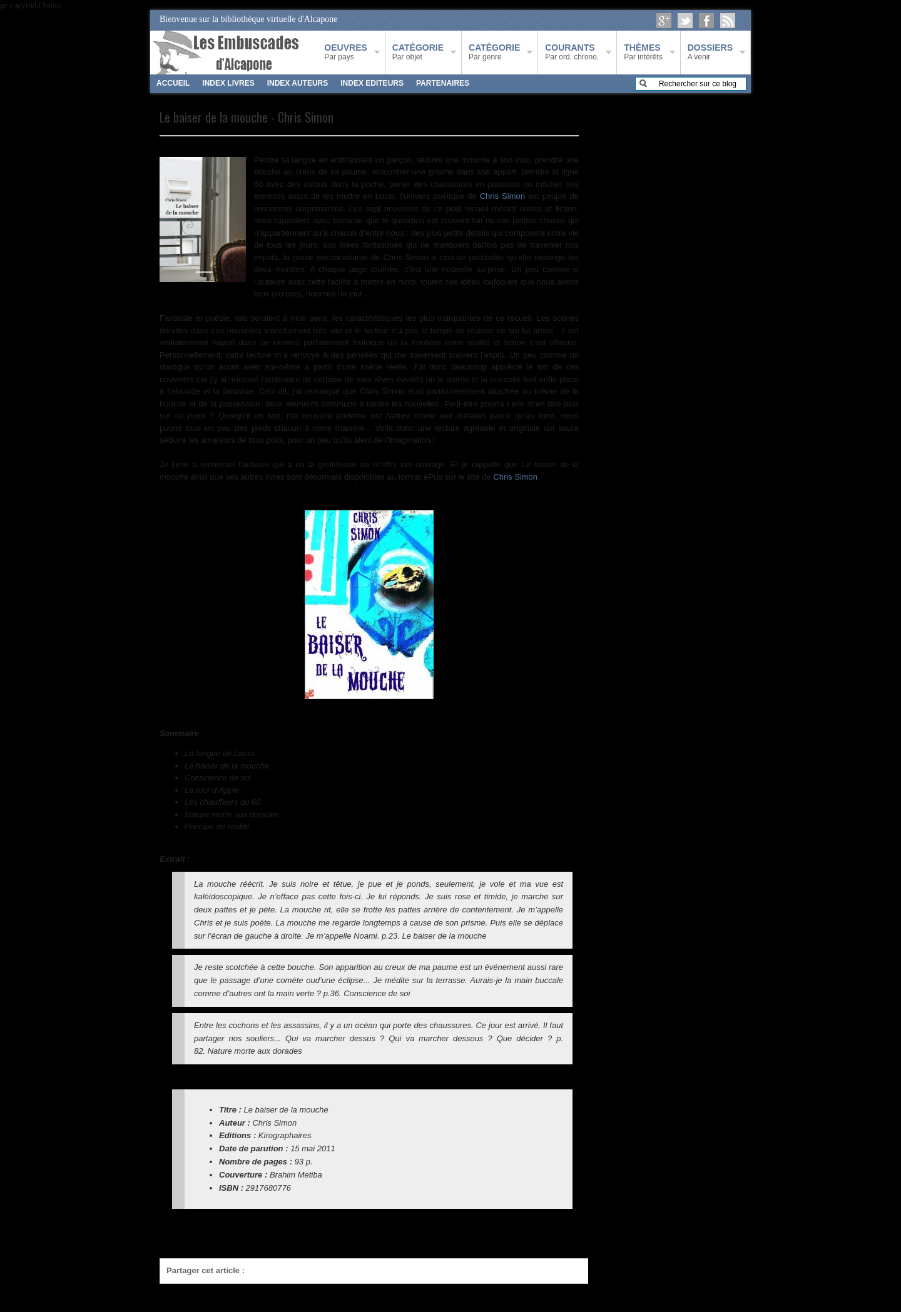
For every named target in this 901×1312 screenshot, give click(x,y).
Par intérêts (643, 52)
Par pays (345, 52)
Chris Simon (502, 196)
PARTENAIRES (442, 83)
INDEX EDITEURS (372, 83)
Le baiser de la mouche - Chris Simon (246, 117)
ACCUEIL (173, 83)
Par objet (418, 52)
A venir (710, 52)
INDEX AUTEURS (297, 83)
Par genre (494, 52)
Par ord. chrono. (572, 52)
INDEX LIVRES (228, 83)
